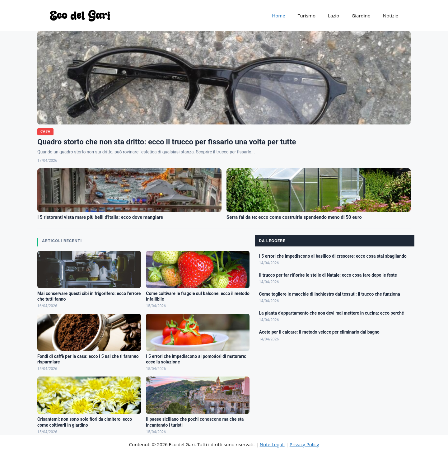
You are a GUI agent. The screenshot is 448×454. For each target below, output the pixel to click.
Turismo (306, 15)
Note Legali (272, 444)
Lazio (333, 15)
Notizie (390, 15)
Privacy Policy (304, 444)
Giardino (361, 15)
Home (278, 15)
